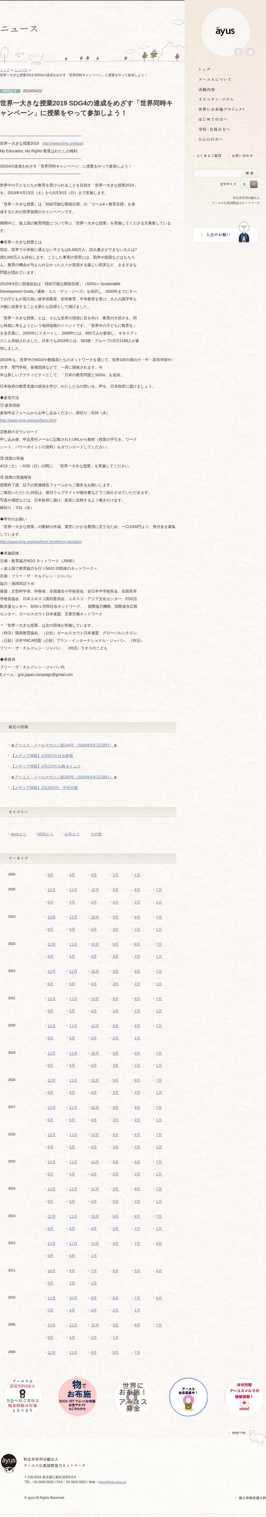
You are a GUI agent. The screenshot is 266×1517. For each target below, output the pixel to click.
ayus (225, 31)
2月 (116, 875)
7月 (159, 890)
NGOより (45, 834)
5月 (50, 875)
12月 (51, 890)
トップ (225, 69)
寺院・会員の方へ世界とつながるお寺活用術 (225, 129)
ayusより (19, 834)
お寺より (72, 834)
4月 (72, 875)
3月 (94, 875)
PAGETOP (237, 1432)
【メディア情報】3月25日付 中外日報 (44, 787)
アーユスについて (225, 79)
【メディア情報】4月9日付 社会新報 (42, 755)
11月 (73, 890)
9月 (116, 890)
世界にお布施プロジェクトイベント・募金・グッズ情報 (225, 109)
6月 (50, 902)
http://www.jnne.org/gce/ (63, 143)
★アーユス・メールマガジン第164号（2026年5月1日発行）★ (64, 745)
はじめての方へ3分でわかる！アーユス (225, 119)
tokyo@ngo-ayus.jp (112, 1482)
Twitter (250, 52)
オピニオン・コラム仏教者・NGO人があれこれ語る (225, 99)
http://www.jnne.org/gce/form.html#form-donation (41, 542)
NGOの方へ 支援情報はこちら (225, 139)
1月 (137, 875)
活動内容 (225, 89)
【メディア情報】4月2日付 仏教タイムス (46, 766)
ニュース (20, 70)
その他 (96, 834)
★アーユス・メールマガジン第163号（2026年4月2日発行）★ (64, 777)
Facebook (238, 52)
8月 (137, 890)
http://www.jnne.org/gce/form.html (28, 420)
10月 (95, 890)
